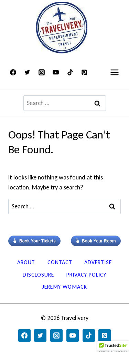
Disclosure (38, 274)
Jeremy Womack (64, 286)
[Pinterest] (84, 72)
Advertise (98, 262)
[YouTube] (56, 72)
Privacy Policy (86, 274)
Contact (59, 262)
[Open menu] (114, 72)
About (26, 262)
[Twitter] (27, 72)
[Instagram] (41, 72)
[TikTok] (70, 72)
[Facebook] (13, 72)
